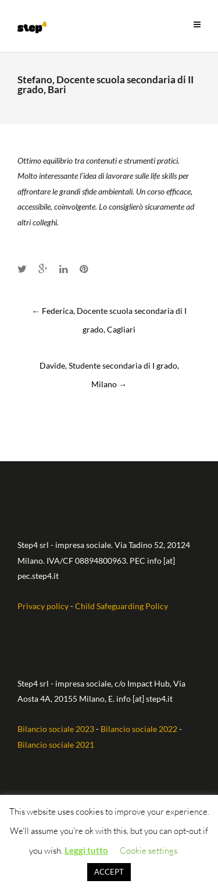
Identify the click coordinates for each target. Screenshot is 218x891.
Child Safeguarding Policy (121, 606)
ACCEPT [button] (109, 871)
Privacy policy (43, 606)
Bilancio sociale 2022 (139, 729)
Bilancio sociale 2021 (55, 744)
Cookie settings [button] (148, 850)
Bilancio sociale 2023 (55, 729)
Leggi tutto (86, 850)
